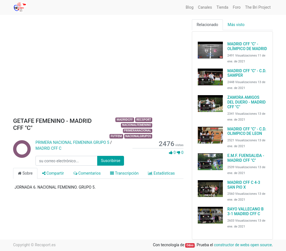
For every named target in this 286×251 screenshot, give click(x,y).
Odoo (190, 245)
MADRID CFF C (48, 148)
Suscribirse (110, 160)
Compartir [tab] (53, 173)
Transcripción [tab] (124, 173)
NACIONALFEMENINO (136, 125)
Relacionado (207, 24)
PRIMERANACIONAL (137, 130)
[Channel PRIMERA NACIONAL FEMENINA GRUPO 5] (21, 155)
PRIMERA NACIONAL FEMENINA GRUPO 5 (72, 142)
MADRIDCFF (125, 119)
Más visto (236, 24)
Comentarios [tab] (87, 173)
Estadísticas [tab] (161, 173)
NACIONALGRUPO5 (138, 136)
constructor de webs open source (243, 245)
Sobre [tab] (25, 173)
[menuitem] (189, 7)
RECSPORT (143, 119)
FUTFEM (116, 136)
